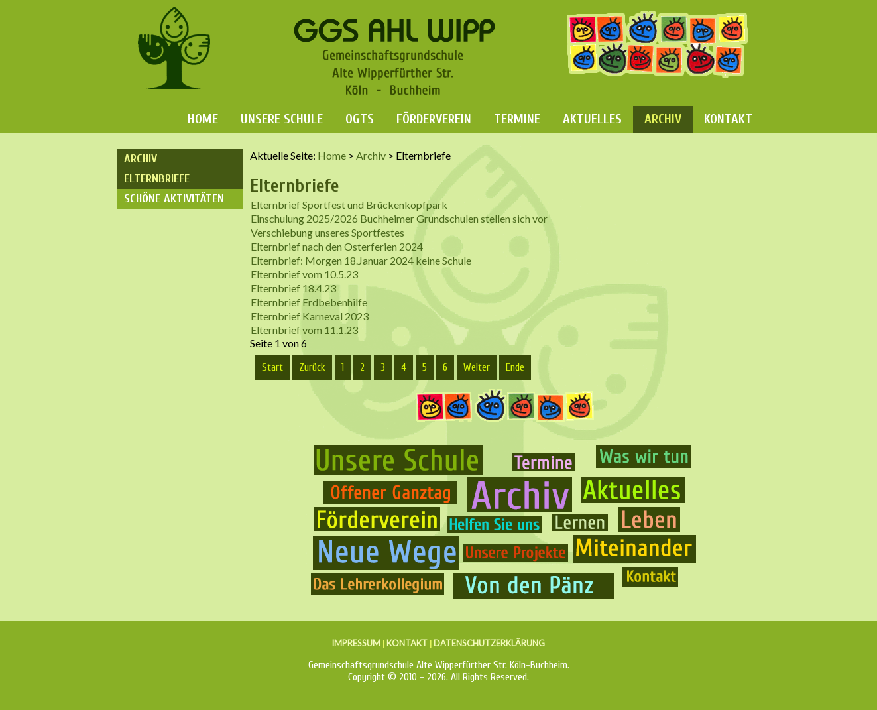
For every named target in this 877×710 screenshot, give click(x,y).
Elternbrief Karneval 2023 (310, 316)
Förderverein (433, 119)
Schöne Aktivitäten (174, 199)
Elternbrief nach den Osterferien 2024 (337, 246)
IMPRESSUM (355, 643)
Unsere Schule (282, 119)
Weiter (476, 367)
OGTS (359, 119)
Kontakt (728, 119)
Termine (517, 119)
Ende (515, 367)
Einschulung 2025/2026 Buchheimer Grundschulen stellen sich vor (399, 218)
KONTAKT (407, 643)
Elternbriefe (157, 179)
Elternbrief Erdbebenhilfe (309, 302)
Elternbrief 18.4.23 (293, 288)
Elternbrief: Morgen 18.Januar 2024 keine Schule (361, 260)
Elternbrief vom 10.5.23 (304, 274)
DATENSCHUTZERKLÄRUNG (489, 643)
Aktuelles (592, 119)
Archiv (662, 119)
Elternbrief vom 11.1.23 (304, 330)
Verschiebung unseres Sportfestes (327, 232)
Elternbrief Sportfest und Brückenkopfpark (349, 204)
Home (203, 119)
